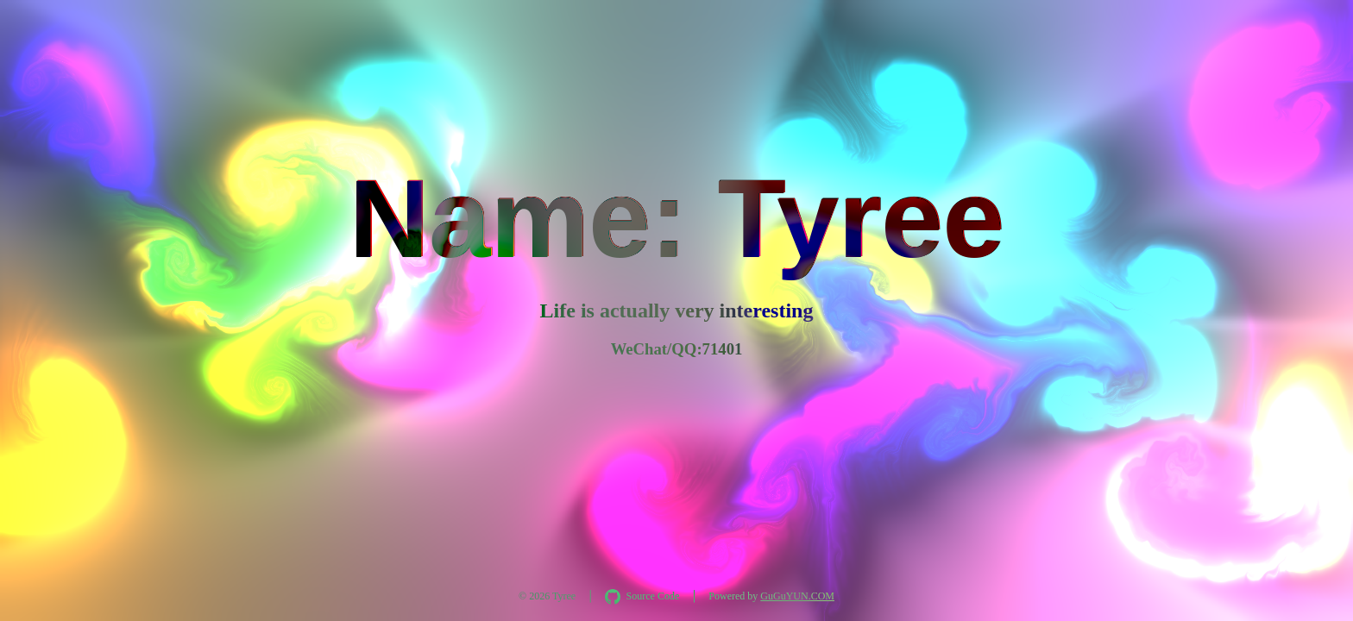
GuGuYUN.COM (797, 596)
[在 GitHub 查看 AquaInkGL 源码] (642, 597)
